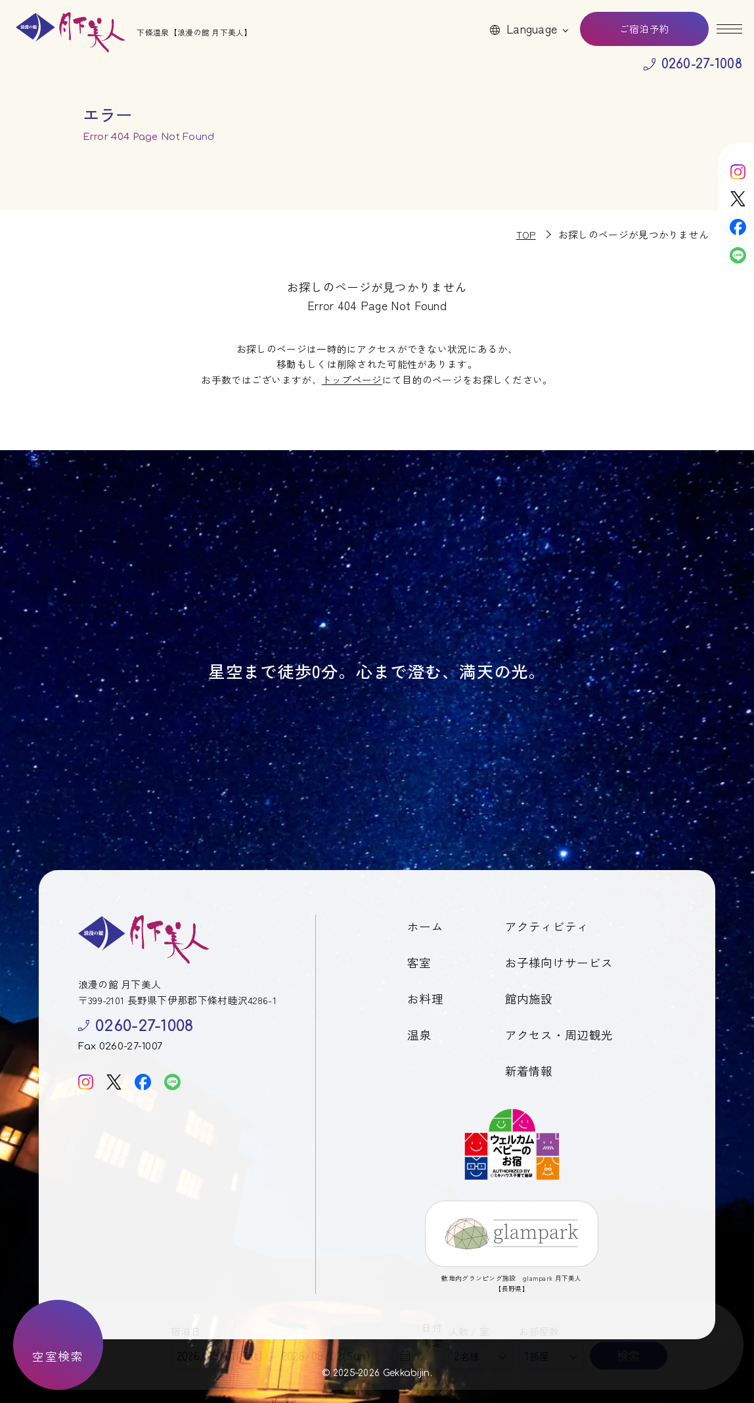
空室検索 (57, 1356)
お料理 (425, 998)
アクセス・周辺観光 (559, 1034)
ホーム (425, 926)
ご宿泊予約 (644, 28)
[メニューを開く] (729, 29)
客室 (419, 962)
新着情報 (529, 1071)
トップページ (352, 379)
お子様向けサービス (559, 962)
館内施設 (529, 998)
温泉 (419, 1034)
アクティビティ (547, 926)
